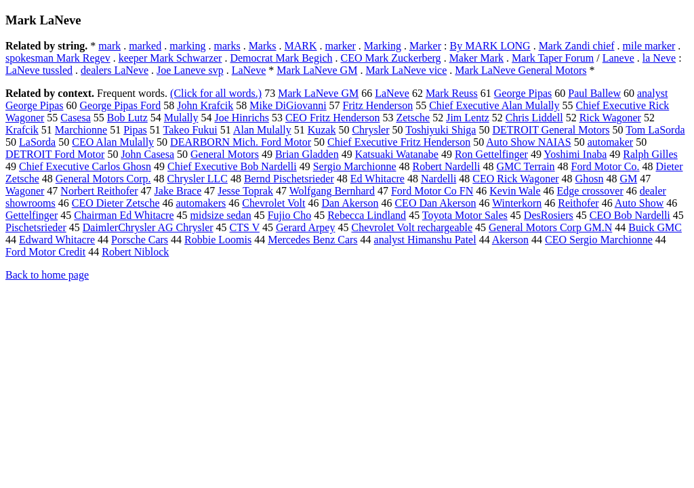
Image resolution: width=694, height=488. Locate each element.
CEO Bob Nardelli (630, 215)
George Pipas (523, 93)
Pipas (135, 130)
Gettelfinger (31, 215)
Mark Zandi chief (577, 46)
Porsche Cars (139, 239)
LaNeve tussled (39, 70)
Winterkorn (517, 203)
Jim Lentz (467, 117)
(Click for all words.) (216, 93)
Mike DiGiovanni (287, 105)
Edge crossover (590, 191)
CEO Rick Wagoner (515, 178)
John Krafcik (205, 105)
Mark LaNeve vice (406, 70)
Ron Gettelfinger (491, 154)
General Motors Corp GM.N (550, 227)
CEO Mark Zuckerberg (391, 58)
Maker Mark (476, 58)
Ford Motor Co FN (432, 191)
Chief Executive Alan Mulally (494, 105)
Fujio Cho (289, 215)
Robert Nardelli (446, 166)
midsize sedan (220, 215)
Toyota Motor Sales (465, 215)
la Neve (659, 58)
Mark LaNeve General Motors (520, 70)
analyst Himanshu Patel (425, 239)
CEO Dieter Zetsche (116, 203)
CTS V (245, 227)
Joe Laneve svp (190, 70)
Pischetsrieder (35, 227)
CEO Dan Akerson (435, 203)
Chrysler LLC (197, 178)
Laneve (618, 58)
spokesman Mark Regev (57, 58)
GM (628, 178)
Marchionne (81, 130)
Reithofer (578, 203)
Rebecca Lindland (366, 215)
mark (109, 46)
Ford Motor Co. (605, 166)
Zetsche (413, 117)
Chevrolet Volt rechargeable (411, 227)
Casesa (75, 117)
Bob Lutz (127, 117)
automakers (201, 203)
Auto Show (639, 203)
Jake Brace (178, 191)
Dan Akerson (349, 203)
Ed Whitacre (377, 178)
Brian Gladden (307, 154)
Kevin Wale (514, 191)
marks (227, 46)
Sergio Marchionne (354, 166)
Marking (382, 46)
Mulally (181, 117)
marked (145, 46)
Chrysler (370, 130)
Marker (425, 46)
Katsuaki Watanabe (396, 154)
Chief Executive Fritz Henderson (398, 142)
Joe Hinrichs (241, 117)
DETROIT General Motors (550, 130)
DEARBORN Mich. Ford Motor (240, 142)
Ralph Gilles (650, 154)
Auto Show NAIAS (528, 142)
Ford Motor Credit (45, 252)
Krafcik (22, 130)
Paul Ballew (594, 93)
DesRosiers (548, 215)
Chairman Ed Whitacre (124, 215)
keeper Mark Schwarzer (170, 58)
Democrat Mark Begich (281, 58)
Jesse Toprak (245, 191)
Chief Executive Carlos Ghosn (85, 166)
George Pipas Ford (120, 105)
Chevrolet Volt (273, 203)
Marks (263, 46)
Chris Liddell (534, 117)
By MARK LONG (490, 46)
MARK (301, 46)
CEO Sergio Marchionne (599, 239)
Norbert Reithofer (99, 191)
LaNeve (249, 70)
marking (187, 46)
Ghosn (589, 178)
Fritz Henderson (378, 105)
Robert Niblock (135, 252)
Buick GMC (655, 227)
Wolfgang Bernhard (332, 191)
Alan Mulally (262, 130)
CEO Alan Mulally (113, 142)
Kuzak (322, 130)
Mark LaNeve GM (317, 70)
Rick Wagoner (610, 117)
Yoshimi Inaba (575, 154)
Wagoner (24, 191)
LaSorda (37, 142)
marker (340, 46)
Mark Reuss (452, 93)
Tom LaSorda (655, 130)
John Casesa (147, 154)
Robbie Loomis (217, 239)
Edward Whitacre (57, 239)
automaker (611, 142)
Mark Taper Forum (553, 58)
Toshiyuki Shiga (440, 130)
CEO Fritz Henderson (332, 117)
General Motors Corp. (103, 178)
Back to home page (47, 275)
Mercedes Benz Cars (312, 239)
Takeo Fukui (190, 130)
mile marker (649, 46)
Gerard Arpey (305, 227)
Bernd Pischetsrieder (289, 178)
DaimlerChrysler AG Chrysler (148, 227)
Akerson (510, 239)
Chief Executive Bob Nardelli (232, 166)
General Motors (224, 154)
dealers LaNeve (114, 70)
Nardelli (438, 178)
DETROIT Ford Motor (54, 154)
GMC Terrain (525, 166)
